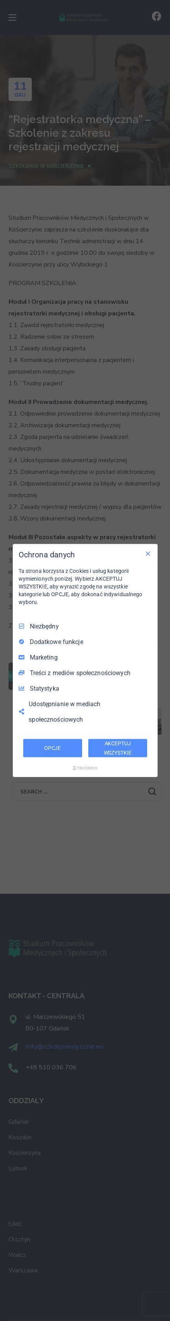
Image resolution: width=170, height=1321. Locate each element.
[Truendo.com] (85, 768)
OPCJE (52, 748)
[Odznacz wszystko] (148, 553)
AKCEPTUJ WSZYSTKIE (118, 747)
